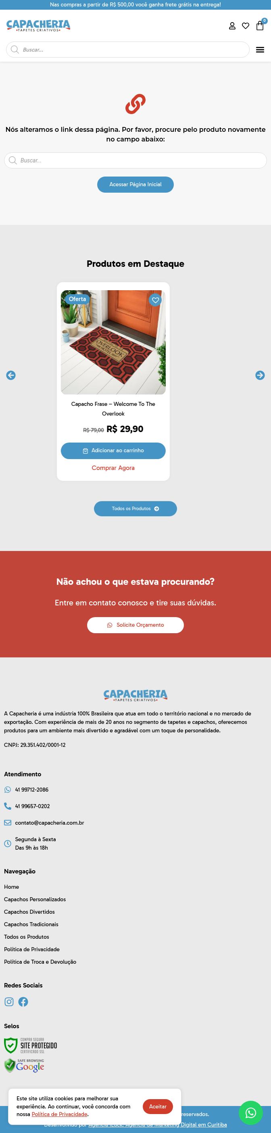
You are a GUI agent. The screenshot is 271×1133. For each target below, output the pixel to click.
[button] (260, 49)
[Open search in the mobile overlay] (128, 50)
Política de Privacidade (60, 1114)
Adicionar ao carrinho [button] (140, 450)
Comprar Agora (135, 468)
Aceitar (158, 1106)
